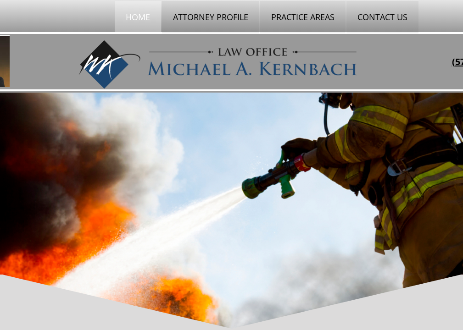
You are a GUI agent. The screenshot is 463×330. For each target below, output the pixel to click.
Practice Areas (303, 16)
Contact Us (382, 16)
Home (138, 16)
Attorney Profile (210, 16)
